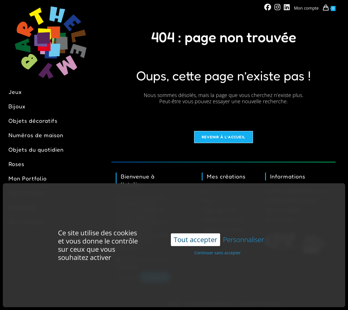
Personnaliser (243, 230)
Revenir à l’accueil (224, 137)
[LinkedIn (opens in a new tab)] (286, 7)
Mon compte (306, 8)
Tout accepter (195, 229)
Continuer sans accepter (217, 243)
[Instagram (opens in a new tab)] (277, 7)
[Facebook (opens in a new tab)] (268, 7)
